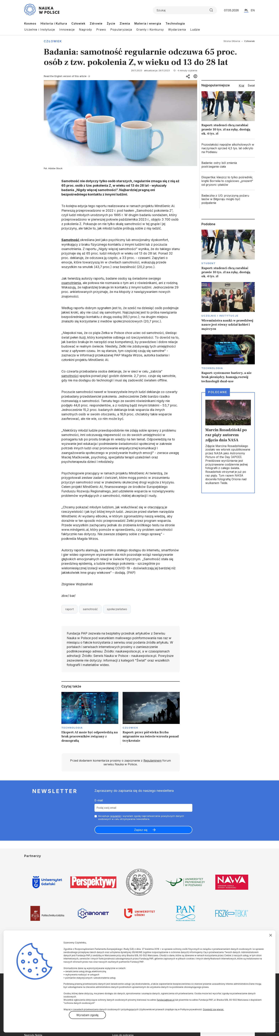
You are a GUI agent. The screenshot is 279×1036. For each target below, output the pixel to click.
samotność (90, 609)
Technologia (175, 23)
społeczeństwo (117, 609)
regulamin (115, 816)
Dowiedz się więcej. (213, 1009)
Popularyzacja (121, 29)
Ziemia (125, 23)
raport (69, 609)
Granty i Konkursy (150, 29)
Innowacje (67, 29)
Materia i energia (147, 23)
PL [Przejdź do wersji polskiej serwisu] (246, 10)
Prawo (101, 29)
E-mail (98, 800)
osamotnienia (71, 283)
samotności (69, 376)
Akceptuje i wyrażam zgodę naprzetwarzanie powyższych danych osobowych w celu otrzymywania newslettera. (141, 817)
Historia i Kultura (54, 23)
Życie (111, 23)
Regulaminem (152, 760)
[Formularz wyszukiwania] (185, 10)
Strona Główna (231, 41)
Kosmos (30, 23)
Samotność (70, 240)
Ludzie (195, 29)
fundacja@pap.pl (166, 999)
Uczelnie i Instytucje (39, 29)
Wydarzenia (177, 29)
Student (208, 263)
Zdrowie (96, 23)
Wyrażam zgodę (87, 1015)
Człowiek (78, 23)
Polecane (217, 392)
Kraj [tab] (241, 85)
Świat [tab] (251, 85)
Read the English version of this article (65, 76)
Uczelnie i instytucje (219, 315)
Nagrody (85, 29)
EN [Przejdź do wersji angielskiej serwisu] (253, 10)
